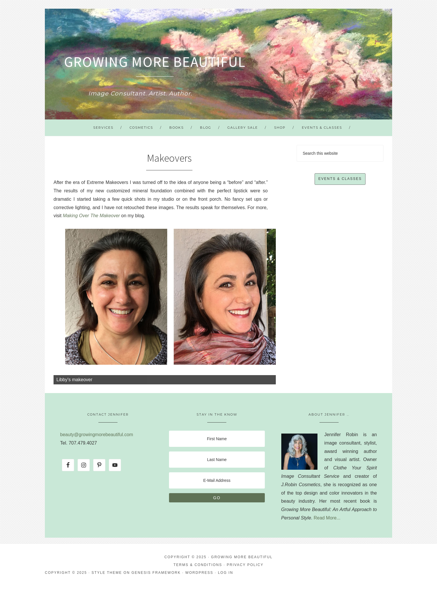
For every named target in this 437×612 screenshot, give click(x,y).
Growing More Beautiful (155, 62)
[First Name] (217, 439)
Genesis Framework (156, 573)
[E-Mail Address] (217, 480)
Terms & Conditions (198, 565)
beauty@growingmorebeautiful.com (96, 434)
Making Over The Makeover (91, 215)
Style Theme (106, 573)
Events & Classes (340, 179)
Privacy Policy (245, 565)
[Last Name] (217, 459)
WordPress (199, 573)
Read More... (327, 517)
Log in (225, 573)
